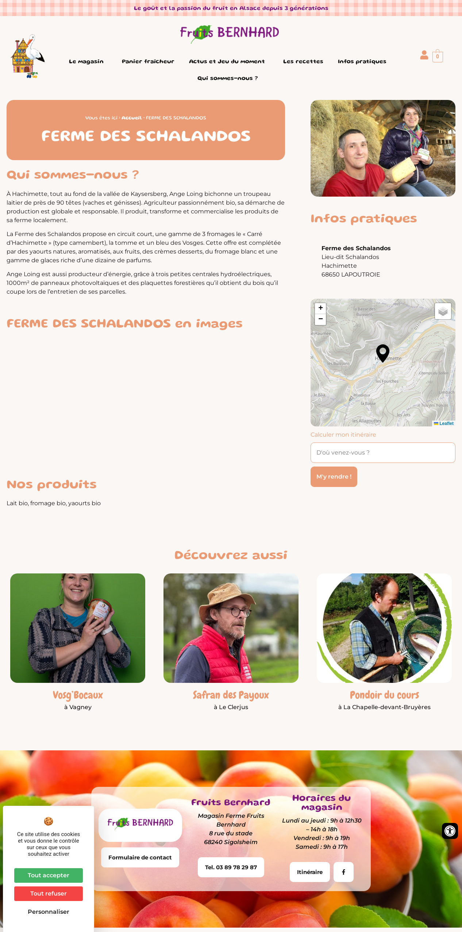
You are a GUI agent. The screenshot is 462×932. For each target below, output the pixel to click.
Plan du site (333, 917)
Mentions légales (190, 917)
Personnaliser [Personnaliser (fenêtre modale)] (48, 911)
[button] (383, 353)
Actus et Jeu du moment (229, 62)
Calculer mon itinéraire (343, 435)
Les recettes (303, 62)
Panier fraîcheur (148, 62)
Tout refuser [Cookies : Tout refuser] (48, 893)
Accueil (132, 118)
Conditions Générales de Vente (265, 917)
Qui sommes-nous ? (229, 78)
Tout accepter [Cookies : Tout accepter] (48, 875)
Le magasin (88, 62)
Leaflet (444, 423)
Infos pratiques (364, 62)
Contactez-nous (381, 917)
